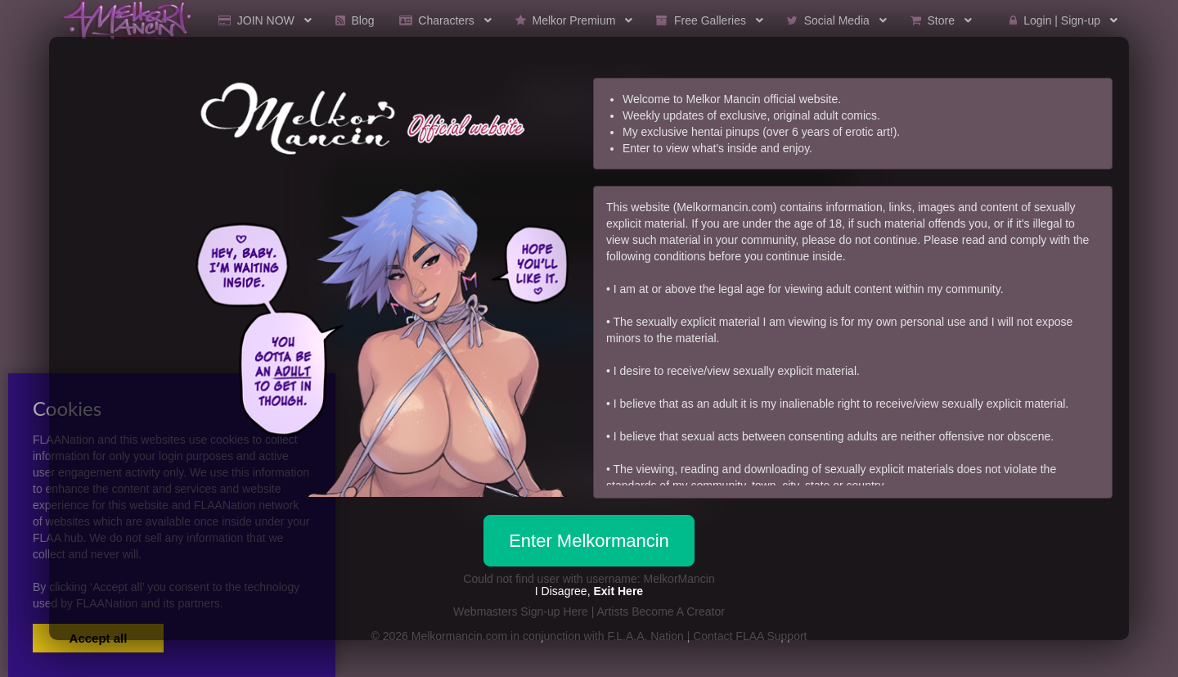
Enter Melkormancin (589, 540)
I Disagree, (589, 591)
